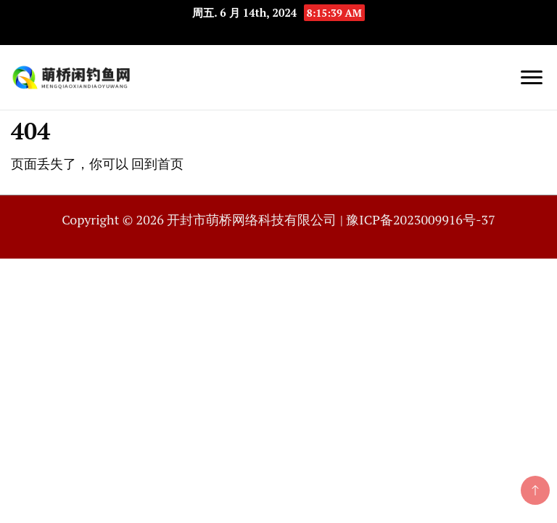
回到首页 (157, 163)
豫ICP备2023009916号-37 (420, 219)
